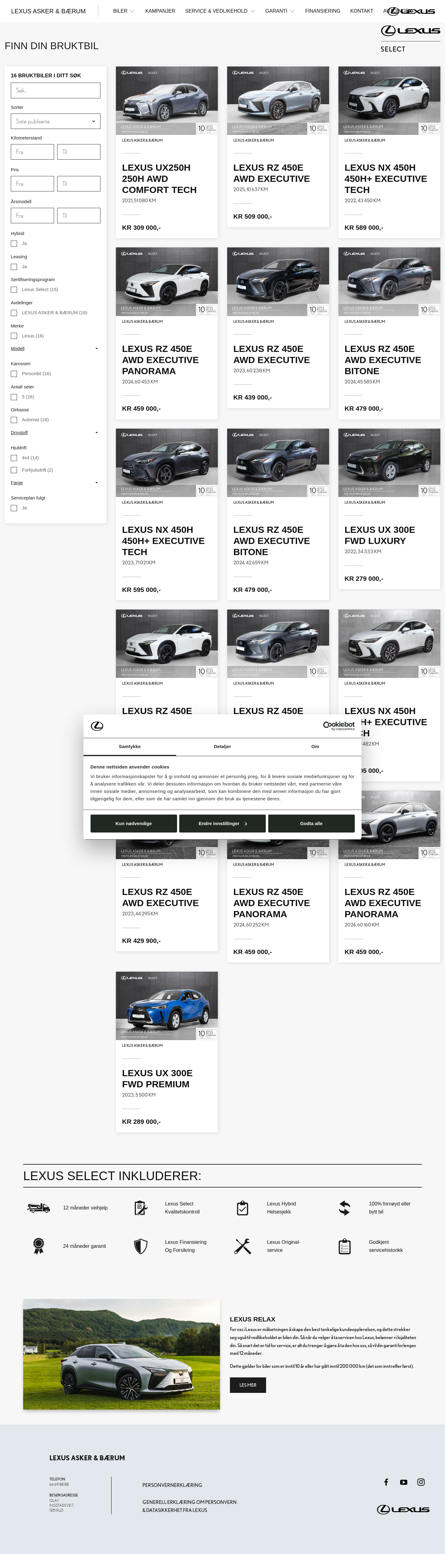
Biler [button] (124, 11)
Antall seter (22, 386)
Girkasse (20, 409)
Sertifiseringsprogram (33, 279)
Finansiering (323, 11)
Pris (15, 169)
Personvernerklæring (172, 1485)
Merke (17, 325)
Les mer (247, 1385)
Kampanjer (160, 11)
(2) (37, 470)
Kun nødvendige (134, 823)
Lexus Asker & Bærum (48, 11)
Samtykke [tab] (130, 746)
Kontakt (361, 11)
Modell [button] (17, 348)
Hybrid (17, 233)
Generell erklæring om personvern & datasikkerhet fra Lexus (189, 1506)
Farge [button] (17, 482)
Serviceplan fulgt (28, 497)
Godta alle (311, 823)
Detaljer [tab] (222, 746)
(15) (40, 289)
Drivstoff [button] (19, 432)
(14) (30, 457)
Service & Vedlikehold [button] (220, 11)
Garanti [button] (280, 11)
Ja (24, 243)
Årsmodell (21, 201)
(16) (54, 312)
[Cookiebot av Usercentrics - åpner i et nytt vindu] (328, 726)
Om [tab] (315, 746)
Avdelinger (22, 302)
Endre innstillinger (223, 823)
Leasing (19, 256)
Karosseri (20, 363)
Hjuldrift (19, 447)
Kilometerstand (26, 137)
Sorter (17, 107)
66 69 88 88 (59, 1484)
